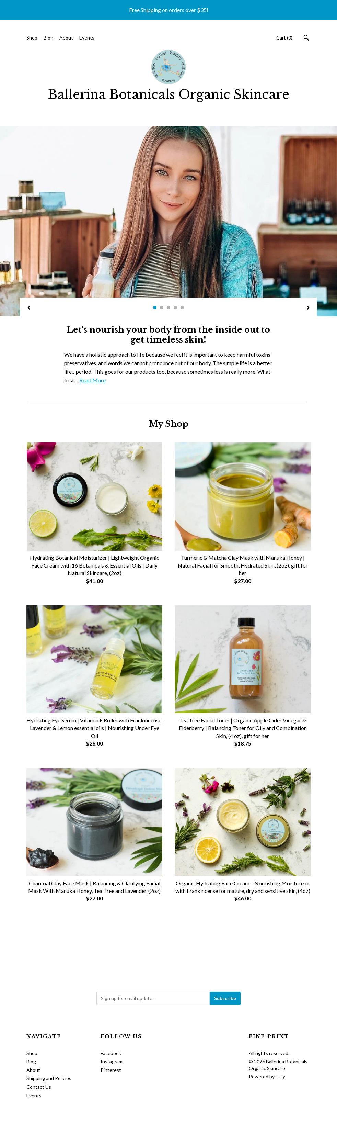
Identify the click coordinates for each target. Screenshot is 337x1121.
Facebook (111, 1053)
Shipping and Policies (48, 1078)
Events (86, 38)
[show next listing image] (308, 308)
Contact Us (38, 1087)
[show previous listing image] (29, 308)
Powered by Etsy (267, 1076)
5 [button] (182, 307)
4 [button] (175, 307)
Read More (92, 380)
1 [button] (154, 307)
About (66, 38)
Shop (31, 38)
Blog (48, 38)
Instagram (112, 1061)
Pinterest (111, 1070)
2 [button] (161, 307)
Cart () (284, 38)
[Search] (306, 38)
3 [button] (168, 307)
